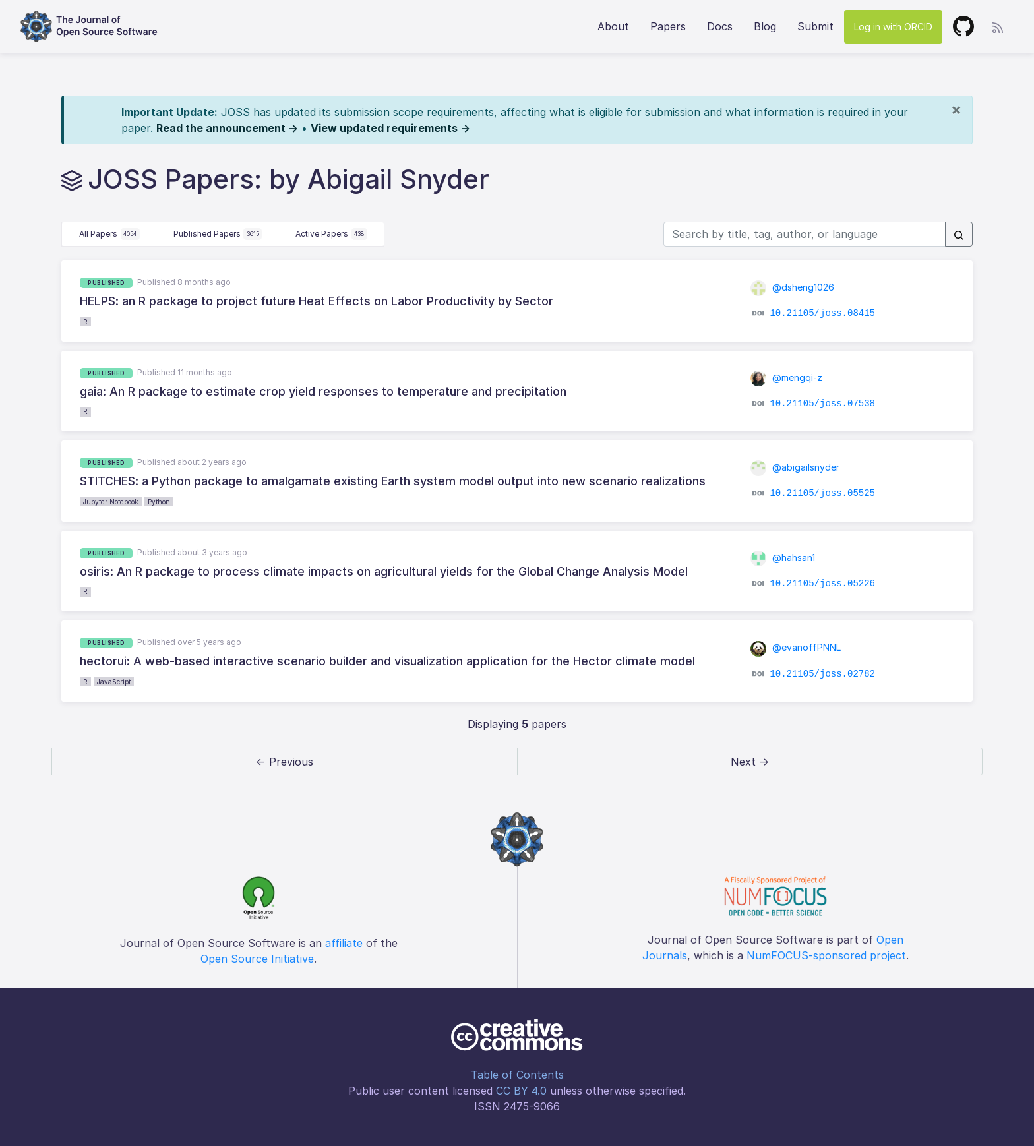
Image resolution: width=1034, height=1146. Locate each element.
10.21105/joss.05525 (822, 493)
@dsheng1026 (792, 287)
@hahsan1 (783, 557)
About (613, 26)
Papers (668, 26)
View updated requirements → (390, 128)
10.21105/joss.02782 (822, 673)
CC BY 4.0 (521, 1090)
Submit (815, 26)
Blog (765, 26)
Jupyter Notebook (110, 502)
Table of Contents (517, 1074)
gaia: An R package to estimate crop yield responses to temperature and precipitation (323, 391)
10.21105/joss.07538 (822, 403)
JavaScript (114, 682)
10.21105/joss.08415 (822, 313)
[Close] (956, 109)
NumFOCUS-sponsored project (826, 955)
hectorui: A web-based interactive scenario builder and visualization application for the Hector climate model (387, 661)
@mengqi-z (786, 377)
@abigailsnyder (795, 467)
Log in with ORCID (893, 26)
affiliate (344, 943)
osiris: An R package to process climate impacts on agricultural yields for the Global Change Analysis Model (384, 571)
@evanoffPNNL (795, 647)
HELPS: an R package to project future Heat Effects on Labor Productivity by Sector (316, 301)
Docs (720, 26)
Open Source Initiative (257, 958)
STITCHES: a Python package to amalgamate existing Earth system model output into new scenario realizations (393, 481)
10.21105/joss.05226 (822, 583)
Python (159, 502)
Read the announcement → (227, 128)
